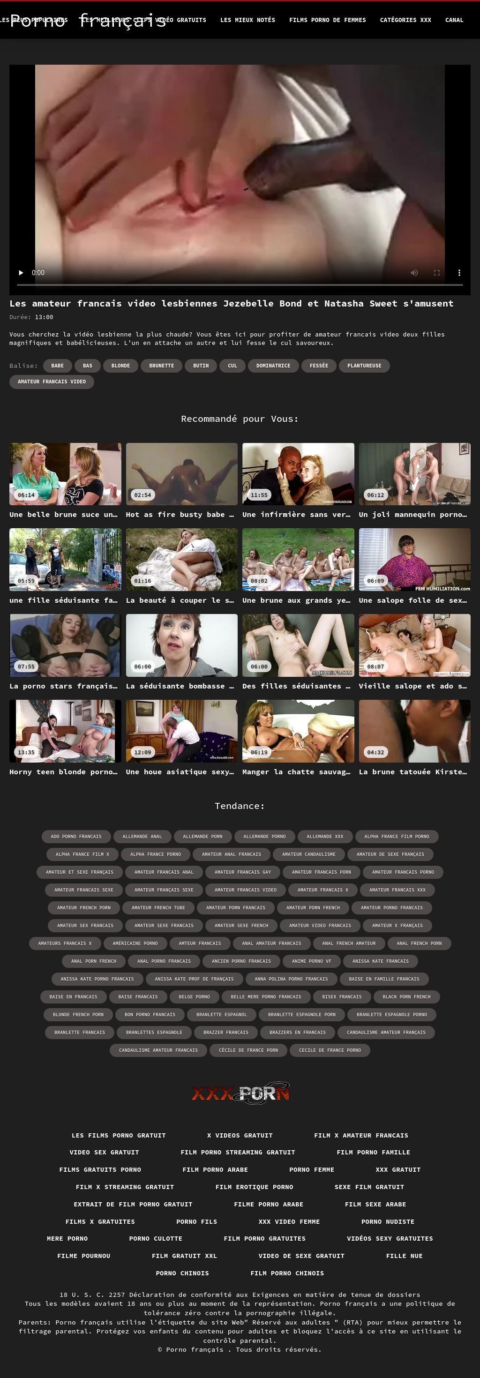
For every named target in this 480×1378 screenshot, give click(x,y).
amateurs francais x (65, 943)
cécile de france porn (248, 1050)
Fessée (319, 365)
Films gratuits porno (100, 1169)
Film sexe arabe (375, 1204)
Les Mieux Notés (247, 20)
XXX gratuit (398, 1169)
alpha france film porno (397, 836)
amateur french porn (84, 908)
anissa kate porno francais (97, 979)
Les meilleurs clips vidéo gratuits (144, 20)
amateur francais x (323, 890)
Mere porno (67, 1238)
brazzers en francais (298, 1032)
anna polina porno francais (291, 979)
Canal (454, 20)
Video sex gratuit (104, 1152)
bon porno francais (150, 1014)
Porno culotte (156, 1238)
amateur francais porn (321, 872)
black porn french (407, 997)
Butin (201, 365)
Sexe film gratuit (370, 1187)
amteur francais (200, 943)
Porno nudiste (388, 1221)
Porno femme (311, 1169)
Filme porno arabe (269, 1204)
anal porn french (93, 961)
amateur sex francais (85, 925)
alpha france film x (82, 854)
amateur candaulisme (309, 854)
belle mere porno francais (266, 997)
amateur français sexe (164, 890)
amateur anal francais (231, 854)
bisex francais (342, 997)
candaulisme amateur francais (158, 1050)
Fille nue (404, 1255)
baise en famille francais (384, 979)
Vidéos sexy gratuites (390, 1238)
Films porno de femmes (327, 20)
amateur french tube (158, 908)
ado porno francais (76, 836)
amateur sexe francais (164, 925)
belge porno (194, 997)
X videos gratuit (240, 1135)
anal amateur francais (271, 943)
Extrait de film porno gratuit (133, 1204)
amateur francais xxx (397, 890)
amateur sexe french (241, 925)
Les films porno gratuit (119, 1135)
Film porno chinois (287, 1273)
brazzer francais (225, 1032)
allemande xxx (325, 836)
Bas (87, 365)
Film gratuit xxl (185, 1255)
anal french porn (419, 943)
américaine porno (135, 943)
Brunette (161, 365)
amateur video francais (320, 925)
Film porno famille (374, 1152)
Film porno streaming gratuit (237, 1152)
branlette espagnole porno (392, 1014)
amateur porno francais (392, 908)
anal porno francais (164, 961)
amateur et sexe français (79, 872)
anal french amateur (349, 943)
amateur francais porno (403, 872)
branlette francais (79, 1032)
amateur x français (397, 925)
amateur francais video (52, 381)
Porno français (197, 1349)
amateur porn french (313, 908)
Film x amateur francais (361, 1135)
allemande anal (142, 836)
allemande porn (203, 836)
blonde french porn (78, 1014)
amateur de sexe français (390, 854)
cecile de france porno (330, 1050)
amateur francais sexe (83, 890)
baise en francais (74, 997)
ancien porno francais (241, 961)
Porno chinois (182, 1273)
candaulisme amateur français (386, 1032)
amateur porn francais (235, 908)
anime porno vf (311, 961)
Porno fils (197, 1221)
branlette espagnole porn (302, 1014)
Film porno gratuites (265, 1238)
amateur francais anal (164, 872)
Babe (58, 365)
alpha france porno (155, 854)
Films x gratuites (100, 1221)
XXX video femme (289, 1221)
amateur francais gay (243, 872)
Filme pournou (84, 1255)
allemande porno (265, 836)
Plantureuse (364, 365)
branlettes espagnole (154, 1032)
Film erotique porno (254, 1187)
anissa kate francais (380, 961)
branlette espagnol (221, 1014)
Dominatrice (273, 365)
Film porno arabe (215, 1169)
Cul (232, 365)
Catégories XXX (405, 20)
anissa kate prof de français (194, 979)
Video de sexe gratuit (302, 1255)
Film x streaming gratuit (125, 1187)
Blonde (121, 365)
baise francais (138, 997)
